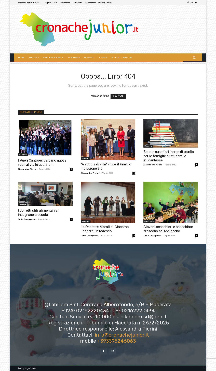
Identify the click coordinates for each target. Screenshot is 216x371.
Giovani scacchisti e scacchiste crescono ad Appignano (168, 229)
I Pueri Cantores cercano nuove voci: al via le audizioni (42, 162)
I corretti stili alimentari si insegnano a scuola (38, 212)
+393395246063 (116, 341)
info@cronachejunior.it (122, 335)
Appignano (149, 221)
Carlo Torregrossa (27, 219)
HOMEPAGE (118, 96)
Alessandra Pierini (27, 169)
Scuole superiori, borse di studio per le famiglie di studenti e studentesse (168, 156)
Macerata (23, 154)
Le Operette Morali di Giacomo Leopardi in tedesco (105, 229)
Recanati (22, 205)
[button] (194, 57)
